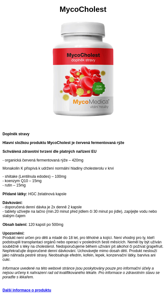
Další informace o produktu (27, 290)
